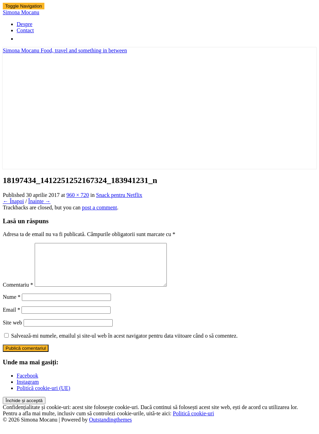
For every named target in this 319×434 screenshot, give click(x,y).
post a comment (99, 207)
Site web (12, 331)
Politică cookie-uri (193, 422)
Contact (25, 30)
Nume (11, 305)
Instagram (28, 390)
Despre (24, 24)
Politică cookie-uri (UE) (43, 396)
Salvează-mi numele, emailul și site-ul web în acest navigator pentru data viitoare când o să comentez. (124, 344)
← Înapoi (13, 201)
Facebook (27, 384)
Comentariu (18, 293)
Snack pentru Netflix (119, 195)
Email (11, 318)
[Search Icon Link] (20, 39)
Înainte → (39, 201)
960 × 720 (78, 195)
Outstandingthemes (110, 428)
